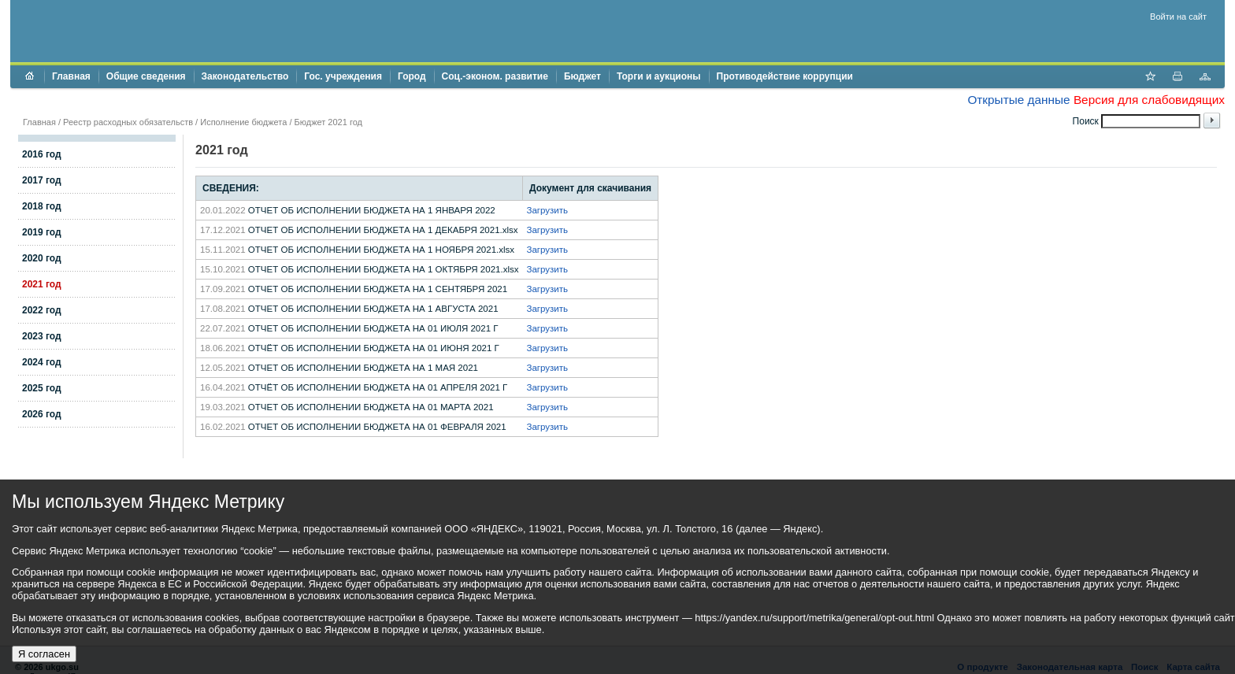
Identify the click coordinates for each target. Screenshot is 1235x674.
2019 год (41, 232)
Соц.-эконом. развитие (495, 76)
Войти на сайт (1178, 16)
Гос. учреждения (343, 76)
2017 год (41, 180)
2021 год (41, 284)
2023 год (41, 336)
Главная (71, 76)
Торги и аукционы (659, 76)
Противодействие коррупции (785, 76)
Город (412, 76)
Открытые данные (1018, 99)
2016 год (41, 154)
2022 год (41, 310)
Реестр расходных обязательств (128, 122)
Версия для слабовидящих (1149, 99)
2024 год (41, 362)
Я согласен (44, 654)
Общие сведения (146, 76)
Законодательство (245, 76)
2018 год (41, 206)
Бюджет (582, 76)
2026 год (41, 414)
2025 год (41, 388)
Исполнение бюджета (243, 122)
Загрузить (548, 210)
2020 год (41, 258)
